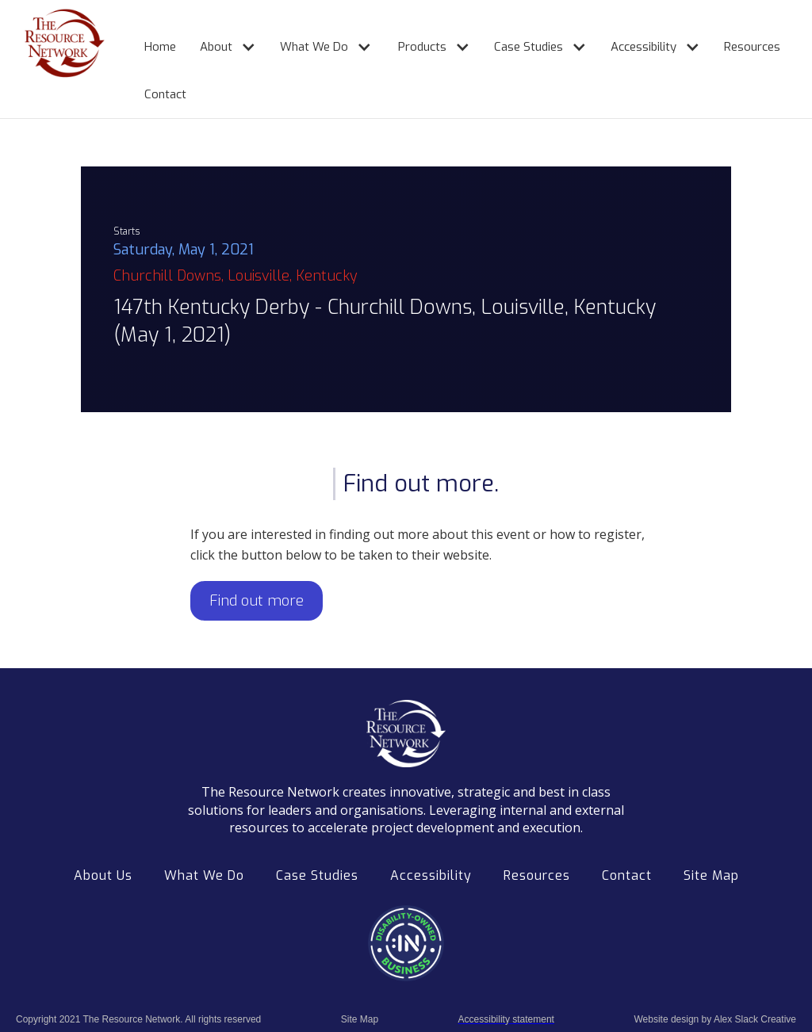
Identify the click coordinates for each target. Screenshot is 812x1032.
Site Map (711, 876)
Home (160, 47)
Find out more (256, 600)
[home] (48, 59)
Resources (752, 47)
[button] (220, 40)
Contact (165, 94)
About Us (103, 876)
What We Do (204, 876)
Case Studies (317, 876)
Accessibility (431, 876)
